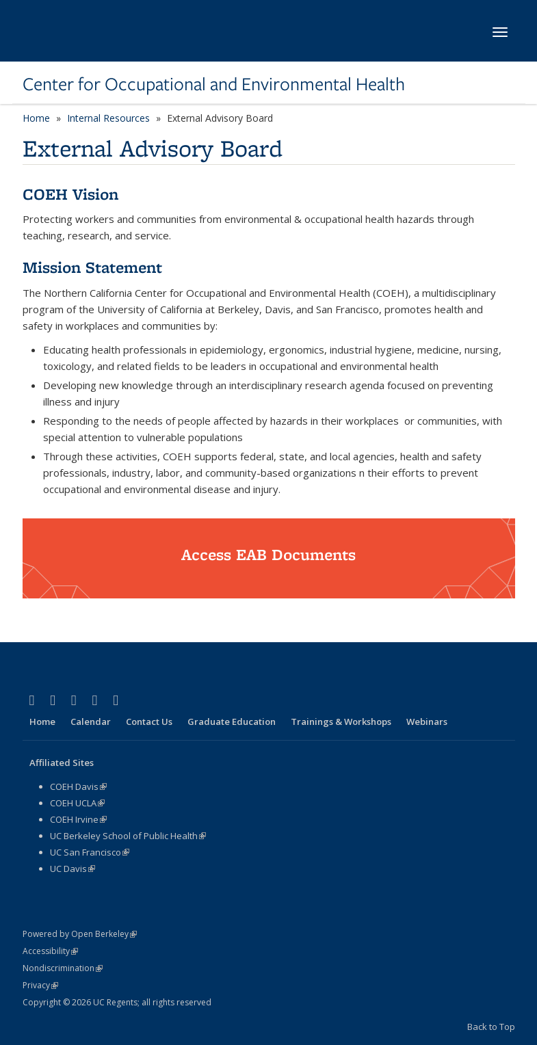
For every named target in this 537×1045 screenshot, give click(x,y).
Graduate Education (231, 721)
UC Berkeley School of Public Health (128, 836)
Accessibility (50, 951)
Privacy (40, 985)
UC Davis (72, 868)
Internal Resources (108, 117)
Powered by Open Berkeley (80, 934)
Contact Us (149, 721)
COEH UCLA (77, 803)
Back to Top (491, 1026)
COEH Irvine (78, 819)
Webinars (426, 721)
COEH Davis (78, 786)
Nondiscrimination (63, 968)
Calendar (90, 721)
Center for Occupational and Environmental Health (214, 84)
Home (36, 117)
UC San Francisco (89, 852)
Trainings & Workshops (341, 721)
